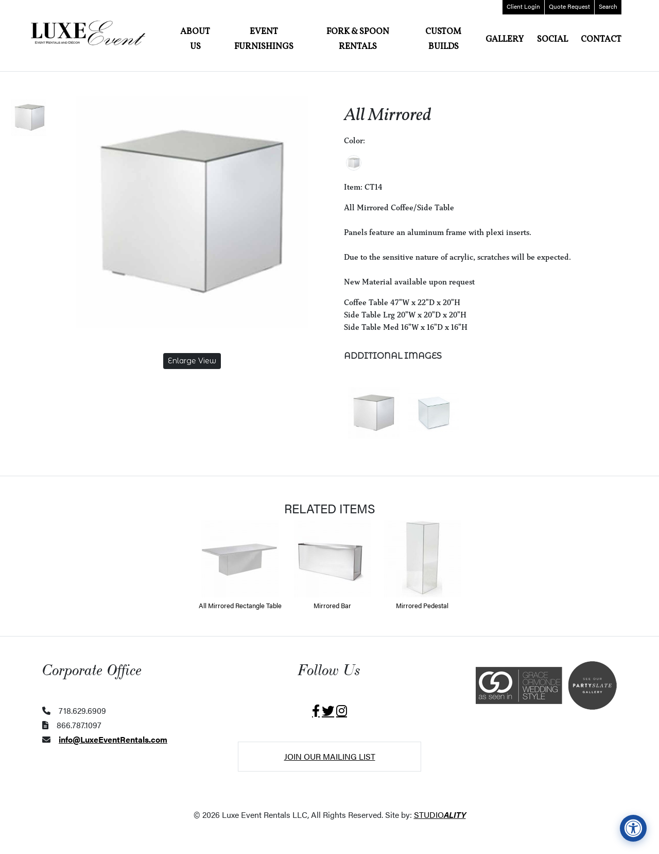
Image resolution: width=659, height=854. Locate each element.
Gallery (504, 39)
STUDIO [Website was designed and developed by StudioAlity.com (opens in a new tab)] (440, 814)
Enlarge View (192, 360)
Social (552, 39)
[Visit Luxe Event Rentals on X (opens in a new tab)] (328, 711)
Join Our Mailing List (329, 756)
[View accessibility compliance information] (633, 828)
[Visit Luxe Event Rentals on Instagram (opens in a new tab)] (341, 711)
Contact (601, 39)
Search (608, 6)
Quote (569, 6)
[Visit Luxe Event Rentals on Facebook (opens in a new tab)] (316, 711)
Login (523, 6)
